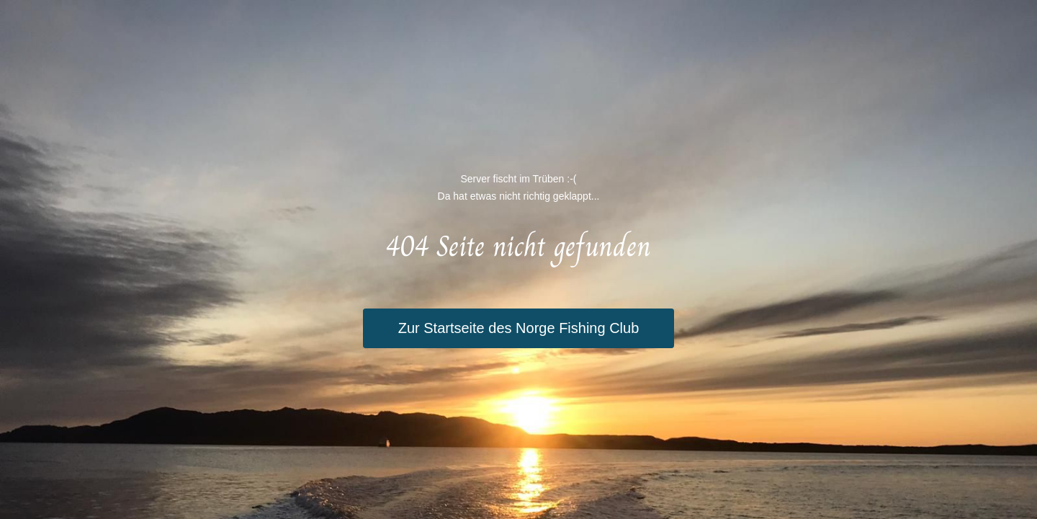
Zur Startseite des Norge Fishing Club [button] (518, 328)
